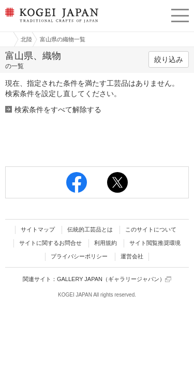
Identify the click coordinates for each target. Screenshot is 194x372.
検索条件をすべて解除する (57, 109)
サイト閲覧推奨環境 (155, 243)
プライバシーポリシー (79, 256)
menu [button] (180, 14)
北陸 (26, 39)
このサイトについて (150, 229)
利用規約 (105, 243)
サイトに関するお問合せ (50, 243)
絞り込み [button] (168, 59)
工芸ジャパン (5, 39)
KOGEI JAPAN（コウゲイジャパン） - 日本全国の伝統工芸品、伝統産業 (50, 23)
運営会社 (132, 256)
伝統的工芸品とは (90, 229)
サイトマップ (38, 229)
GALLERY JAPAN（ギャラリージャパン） (114, 279)
